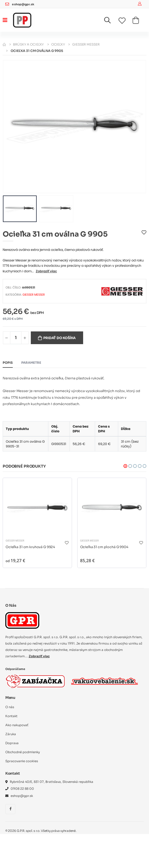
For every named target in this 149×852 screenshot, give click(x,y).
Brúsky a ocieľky (28, 44)
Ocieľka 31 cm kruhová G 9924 (30, 547)
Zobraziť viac (46, 271)
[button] (110, 21)
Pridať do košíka (59, 338)
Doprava (12, 743)
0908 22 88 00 (22, 789)
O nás (9, 707)
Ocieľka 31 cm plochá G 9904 (104, 547)
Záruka (10, 734)
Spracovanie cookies (21, 761)
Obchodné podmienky (22, 752)
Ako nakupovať (16, 725)
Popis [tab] (8, 363)
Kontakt (11, 716)
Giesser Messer (85, 44)
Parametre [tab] (31, 363)
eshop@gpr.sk (23, 4)
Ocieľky (58, 44)
